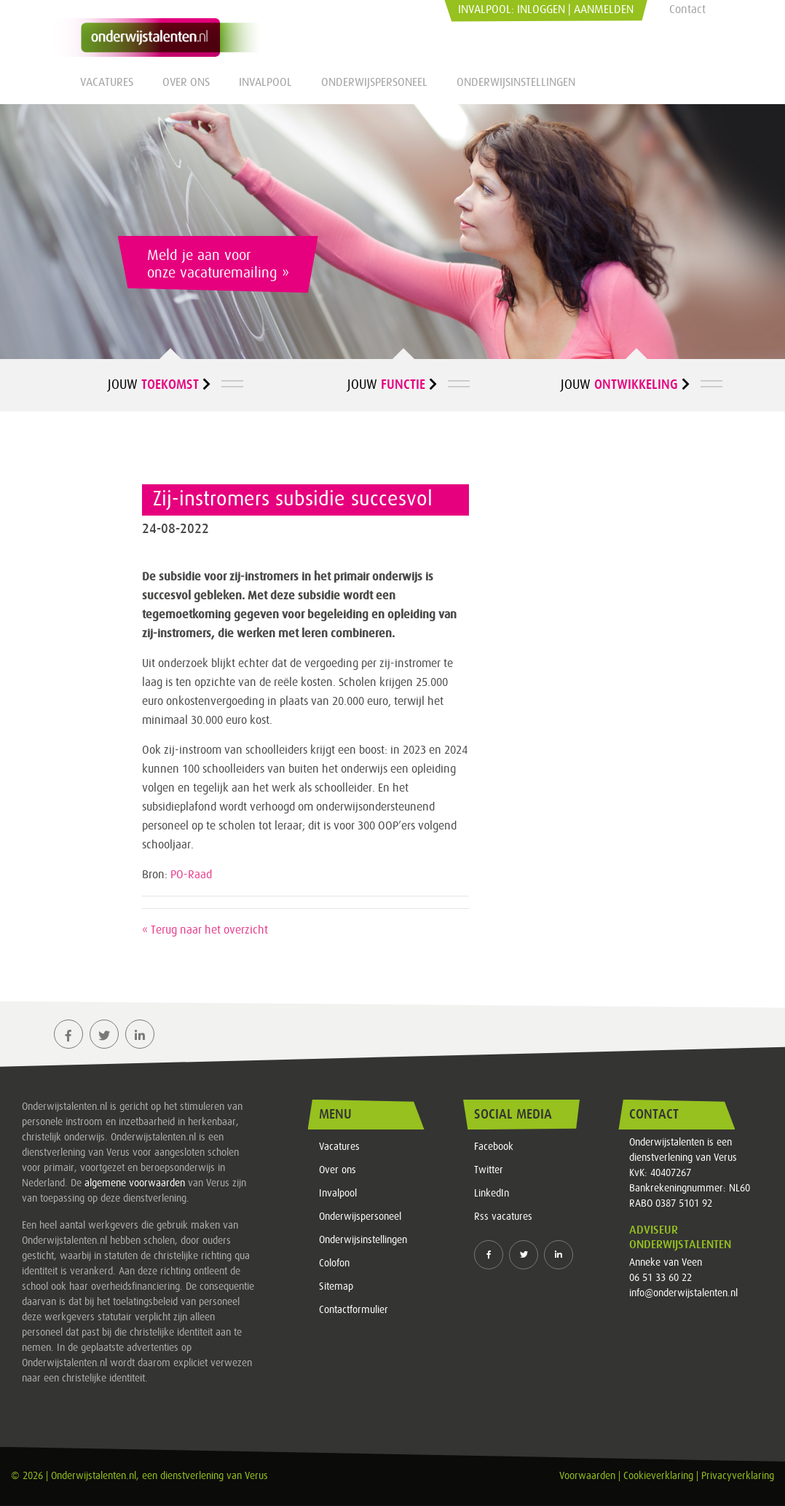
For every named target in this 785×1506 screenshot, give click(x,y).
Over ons (186, 82)
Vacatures (106, 82)
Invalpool (265, 82)
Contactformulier (353, 1310)
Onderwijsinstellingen (516, 82)
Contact (687, 9)
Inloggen (541, 9)
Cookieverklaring (658, 1476)
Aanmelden (604, 9)
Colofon (334, 1263)
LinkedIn (491, 1193)
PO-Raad (191, 874)
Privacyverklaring (737, 1476)
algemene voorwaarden (134, 1183)
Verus (256, 1476)
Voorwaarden (587, 1476)
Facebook (493, 1147)
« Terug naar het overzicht (205, 930)
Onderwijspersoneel (374, 82)
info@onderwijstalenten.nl (683, 1293)
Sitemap (336, 1287)
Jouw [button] (159, 384)
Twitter (488, 1170)
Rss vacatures (503, 1217)
